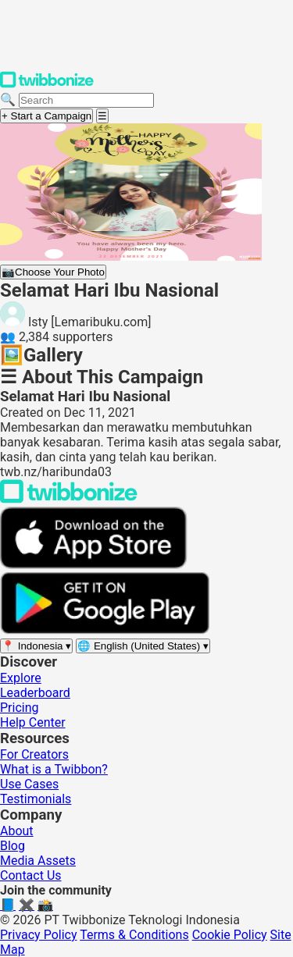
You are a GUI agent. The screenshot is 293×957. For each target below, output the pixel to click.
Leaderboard (35, 692)
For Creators (34, 754)
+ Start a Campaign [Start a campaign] (46, 116)
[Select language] (143, 646)
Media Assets (38, 860)
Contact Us (31, 875)
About (17, 831)
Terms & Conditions (134, 934)
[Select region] (36, 646)
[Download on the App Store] (94, 564)
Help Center (33, 722)
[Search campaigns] (86, 100)
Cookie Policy (229, 934)
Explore (20, 678)
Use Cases (29, 784)
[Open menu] (102, 116)
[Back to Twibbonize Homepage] (69, 499)
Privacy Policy (38, 934)
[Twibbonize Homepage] (47, 84)
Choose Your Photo (53, 272)
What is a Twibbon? (54, 769)
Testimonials (35, 799)
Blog (12, 845)
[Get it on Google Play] (104, 630)
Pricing (19, 707)
